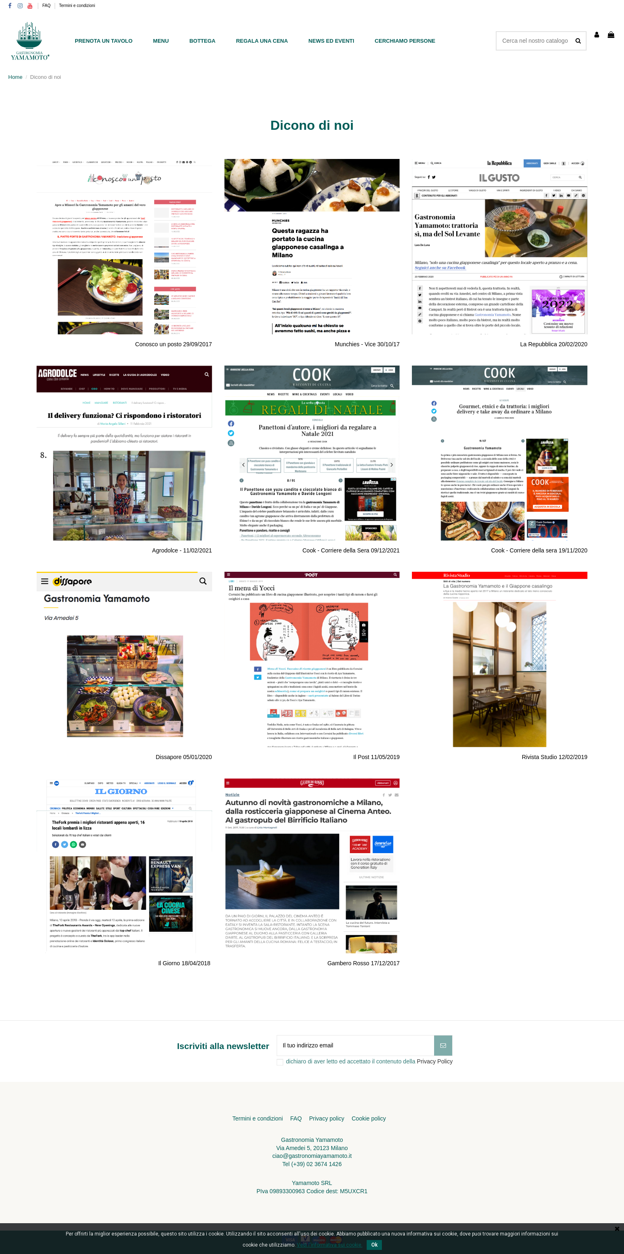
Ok (374, 1245)
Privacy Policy (435, 1061)
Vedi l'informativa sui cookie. (330, 1245)
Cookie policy (368, 1118)
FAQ (47, 5)
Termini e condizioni (77, 5)
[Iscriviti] (443, 1045)
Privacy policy (326, 1118)
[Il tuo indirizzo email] (355, 1045)
